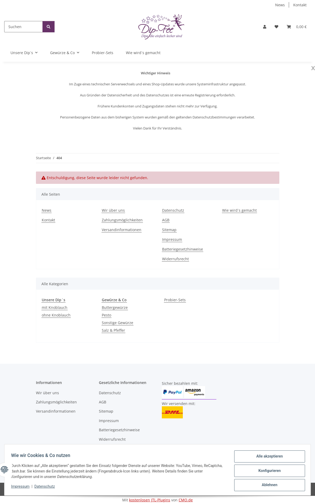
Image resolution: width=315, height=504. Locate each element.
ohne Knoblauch (56, 315)
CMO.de (186, 499)
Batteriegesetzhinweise (182, 249)
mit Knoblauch (54, 307)
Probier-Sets (175, 299)
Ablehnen (267, 485)
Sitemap (169, 229)
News (280, 4)
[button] (264, 27)
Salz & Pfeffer (113, 330)
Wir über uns (113, 210)
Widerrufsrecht (175, 258)
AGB (165, 219)
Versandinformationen (121, 229)
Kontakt (300, 4)
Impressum (22, 488)
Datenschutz (46, 488)
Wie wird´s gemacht (143, 52)
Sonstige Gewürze (117, 322)
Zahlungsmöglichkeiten (122, 219)
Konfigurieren (268, 472)
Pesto (106, 315)
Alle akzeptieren (267, 458)
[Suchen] (23, 26)
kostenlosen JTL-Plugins (149, 499)
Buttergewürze (115, 307)
